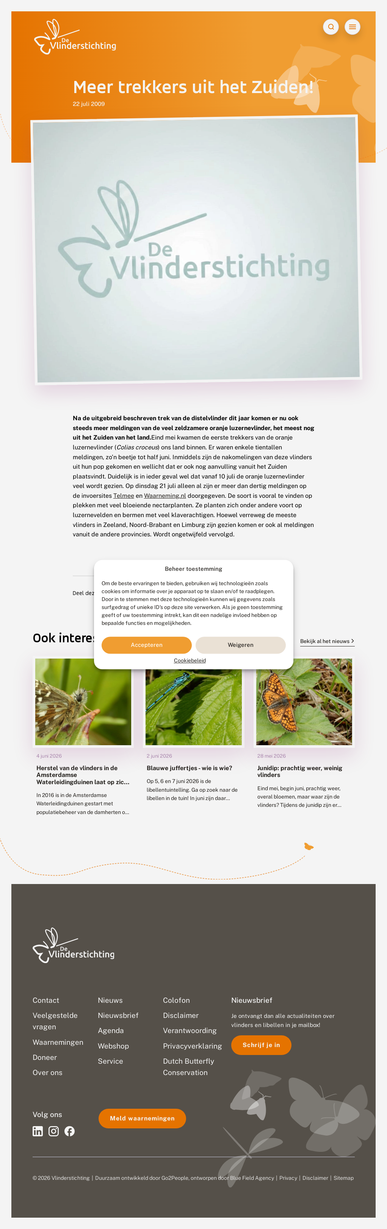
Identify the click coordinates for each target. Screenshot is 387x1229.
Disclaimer (315, 1178)
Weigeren (241, 645)
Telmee (123, 495)
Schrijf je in (261, 1045)
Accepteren (147, 645)
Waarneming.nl (165, 495)
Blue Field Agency (252, 1178)
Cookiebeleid (190, 660)
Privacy (288, 1178)
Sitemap (344, 1178)
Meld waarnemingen (142, 1118)
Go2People (174, 1178)
